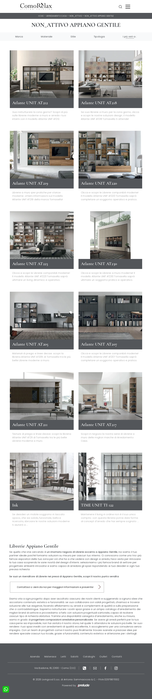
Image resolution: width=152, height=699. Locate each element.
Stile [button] (73, 36)
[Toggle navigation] (127, 6)
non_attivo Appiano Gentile (99, 16)
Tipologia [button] (99, 36)
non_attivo (75, 16)
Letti (63, 656)
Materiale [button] (46, 36)
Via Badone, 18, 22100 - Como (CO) (54, 668)
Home (41, 16)
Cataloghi (89, 656)
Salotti (74, 656)
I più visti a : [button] (130, 36)
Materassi (50, 656)
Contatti (117, 656)
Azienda (35, 656)
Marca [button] (19, 36)
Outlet (103, 656)
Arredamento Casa (56, 16)
